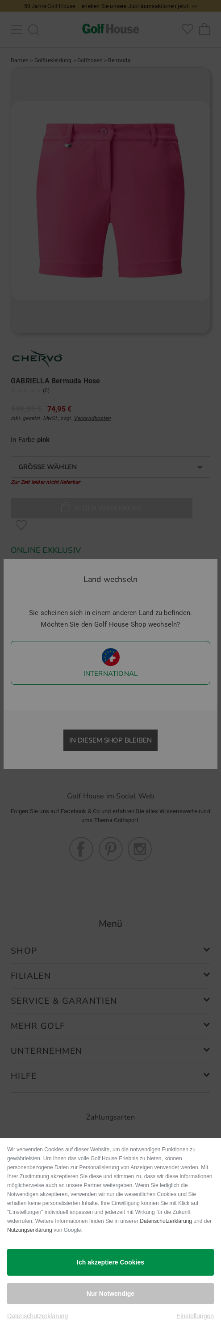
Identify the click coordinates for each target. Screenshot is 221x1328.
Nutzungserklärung (29, 1230)
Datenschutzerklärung (166, 1221)
